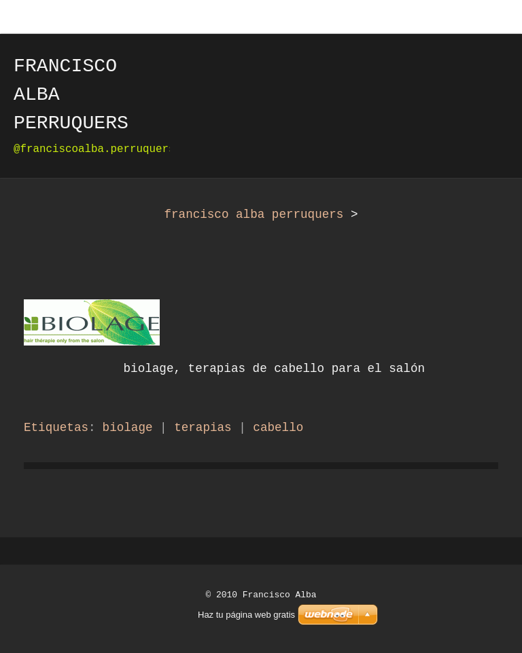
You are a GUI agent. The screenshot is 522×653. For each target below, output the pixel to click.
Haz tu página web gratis (246, 615)
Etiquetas (56, 427)
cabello (278, 427)
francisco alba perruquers (253, 214)
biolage (128, 427)
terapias (202, 427)
